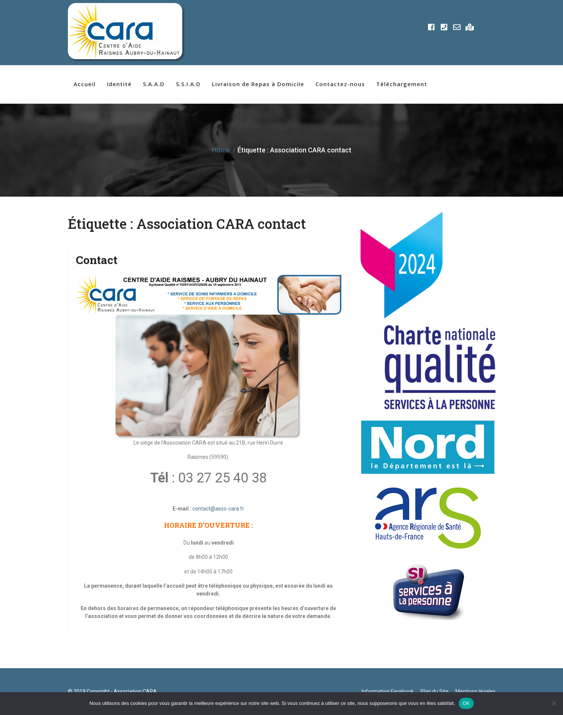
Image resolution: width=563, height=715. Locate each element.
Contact (96, 259)
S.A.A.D (154, 84)
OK (466, 703)
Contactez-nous (340, 84)
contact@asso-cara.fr (218, 509)
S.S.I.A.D (188, 84)
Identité (119, 84)
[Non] (553, 703)
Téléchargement (401, 84)
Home (221, 150)
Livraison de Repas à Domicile (258, 84)
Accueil (85, 84)
